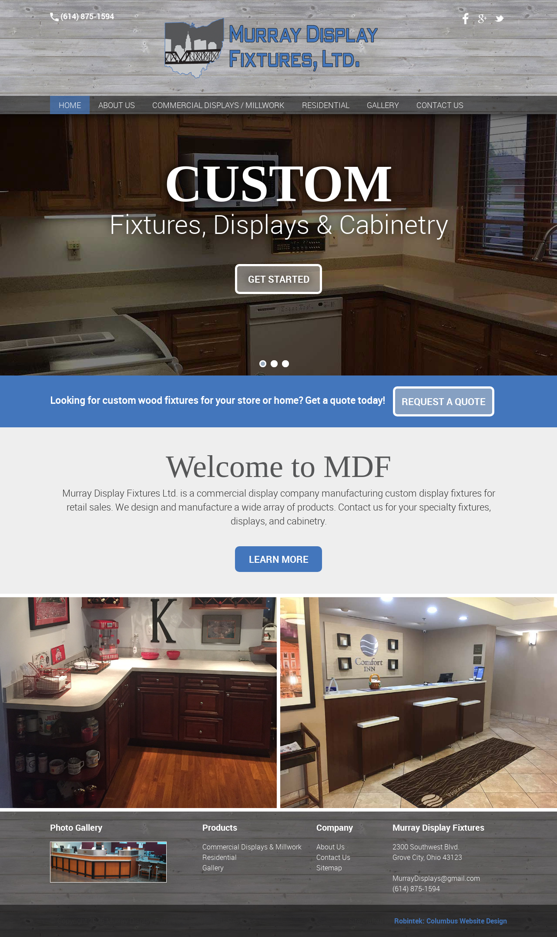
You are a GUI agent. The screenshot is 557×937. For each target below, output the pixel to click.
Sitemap (329, 868)
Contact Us (333, 857)
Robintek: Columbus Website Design (450, 921)
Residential (219, 857)
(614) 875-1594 (82, 16)
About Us (330, 847)
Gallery (213, 868)
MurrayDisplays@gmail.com (436, 878)
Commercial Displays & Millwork (252, 847)
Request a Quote (444, 401)
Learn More (279, 559)
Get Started (278, 279)
